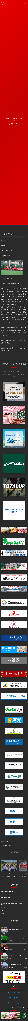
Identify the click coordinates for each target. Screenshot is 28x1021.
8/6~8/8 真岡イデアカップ (9, 877)
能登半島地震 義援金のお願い (15, 929)
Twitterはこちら (15, 998)
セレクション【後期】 (6, 897)
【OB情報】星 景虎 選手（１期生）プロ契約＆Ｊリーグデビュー (14, 904)
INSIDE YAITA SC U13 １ (15, 946)
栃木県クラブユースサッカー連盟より (17, 938)
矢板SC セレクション (6, 910)
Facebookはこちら (15, 993)
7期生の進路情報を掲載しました (8, 891)
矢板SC (3, 3)
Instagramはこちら (15, 1003)
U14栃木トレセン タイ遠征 (15, 955)
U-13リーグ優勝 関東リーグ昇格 (16, 964)
